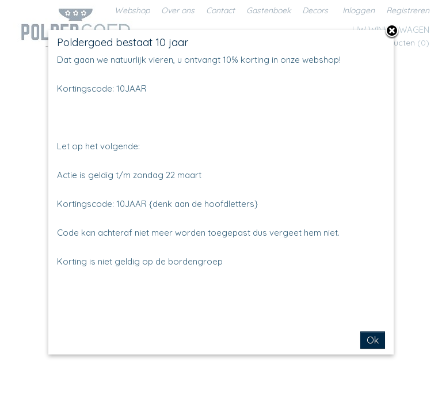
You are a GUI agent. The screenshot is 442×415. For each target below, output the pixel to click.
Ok (373, 340)
